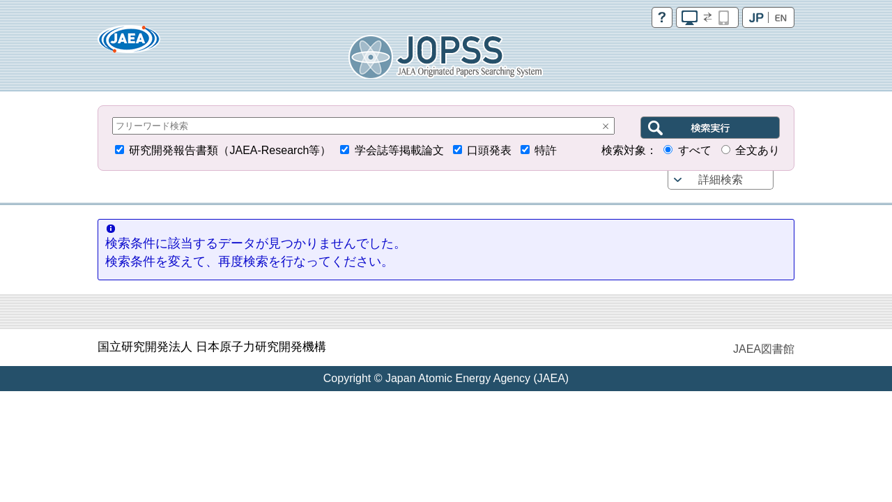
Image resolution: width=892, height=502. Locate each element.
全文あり (757, 150)
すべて (695, 150)
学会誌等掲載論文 (399, 150)
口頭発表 (489, 150)
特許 (546, 150)
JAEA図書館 (763, 349)
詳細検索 (720, 179)
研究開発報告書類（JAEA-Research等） (230, 150)
